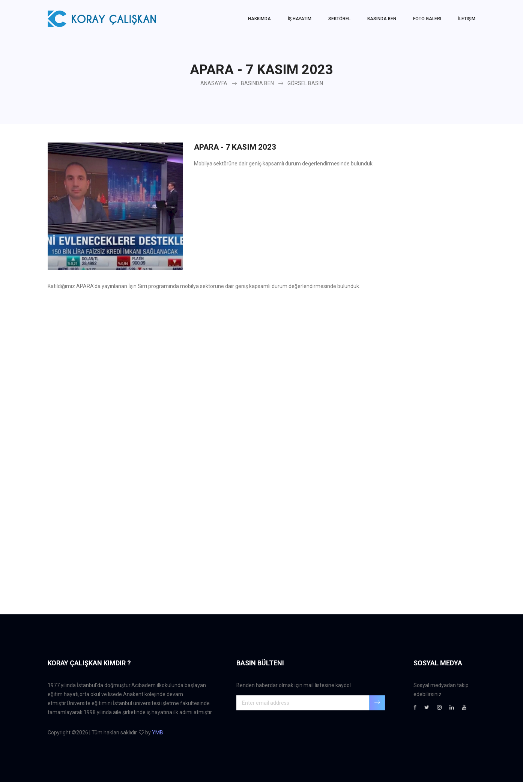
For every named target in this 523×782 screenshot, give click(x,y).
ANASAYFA (213, 83)
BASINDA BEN (257, 83)
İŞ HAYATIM (299, 18)
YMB (157, 732)
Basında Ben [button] (381, 18)
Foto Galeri (427, 18)
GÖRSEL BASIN (305, 83)
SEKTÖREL (339, 18)
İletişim (466, 18)
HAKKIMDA (259, 18)
